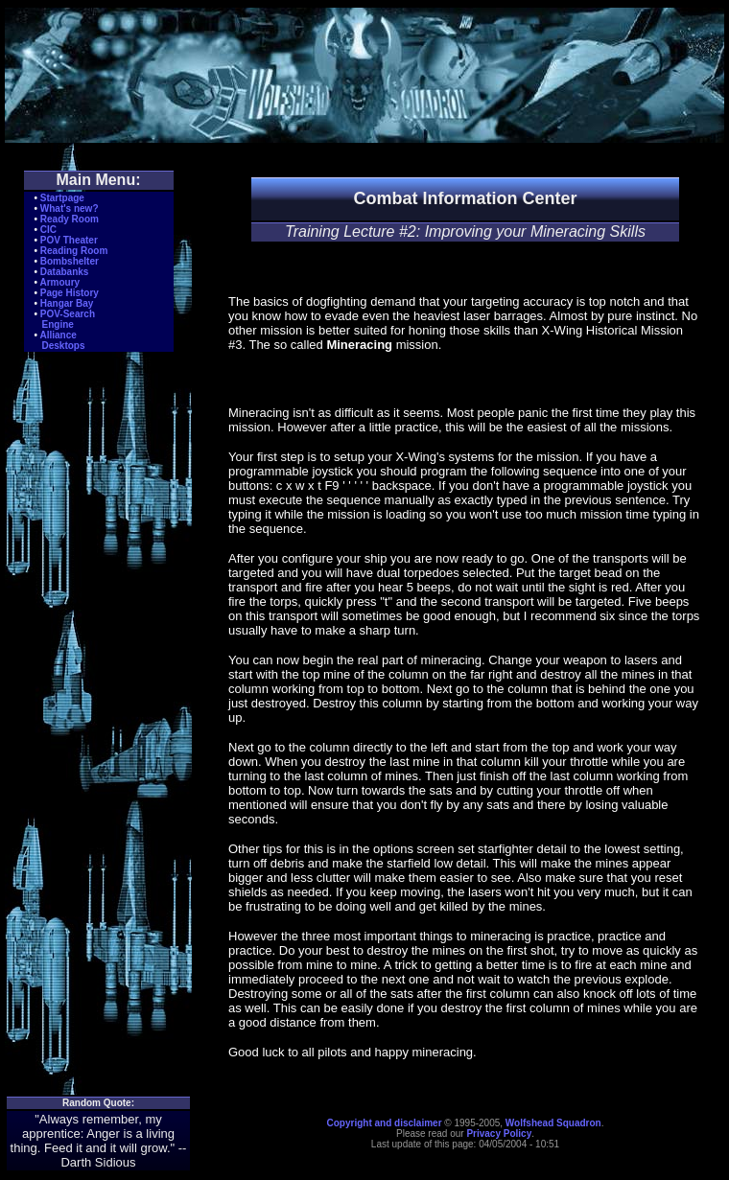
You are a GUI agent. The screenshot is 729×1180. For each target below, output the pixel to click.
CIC (48, 229)
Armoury (59, 282)
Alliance (57, 335)
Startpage (62, 198)
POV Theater (69, 240)
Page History (69, 293)
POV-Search (67, 314)
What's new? (69, 208)
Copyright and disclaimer (384, 1123)
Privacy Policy (498, 1133)
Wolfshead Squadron (553, 1123)
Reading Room (74, 250)
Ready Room (69, 219)
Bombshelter (69, 261)
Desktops (63, 345)
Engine (58, 324)
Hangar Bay (67, 303)
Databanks (64, 271)
